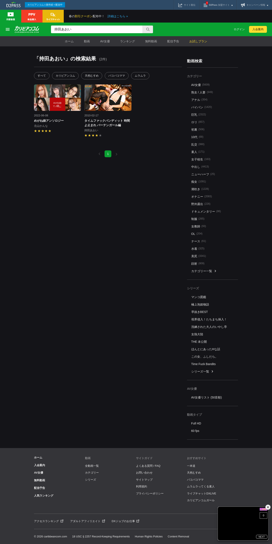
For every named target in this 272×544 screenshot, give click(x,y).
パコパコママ (116, 75)
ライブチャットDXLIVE (201, 493)
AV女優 (105, 41)
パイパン (201, 107)
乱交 (198, 144)
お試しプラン (198, 41)
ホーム (69, 41)
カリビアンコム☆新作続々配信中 (44, 4)
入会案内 (258, 29)
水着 (198, 248)
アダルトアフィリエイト (87, 521)
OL (197, 233)
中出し (200, 166)
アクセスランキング (48, 521)
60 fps (195, 431)
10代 (197, 137)
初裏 (198, 129)
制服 (198, 219)
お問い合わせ (144, 472)
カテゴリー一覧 (204, 271)
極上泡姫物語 (200, 304)
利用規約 (141, 486)
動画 (87, 41)
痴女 (198, 181)
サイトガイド (144, 458)
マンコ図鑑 (198, 297)
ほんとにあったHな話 (205, 349)
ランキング (127, 41)
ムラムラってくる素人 (201, 486)
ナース (198, 241)
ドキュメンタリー (206, 211)
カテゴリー (92, 472)
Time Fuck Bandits (203, 364)
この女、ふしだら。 (204, 356)
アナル (199, 99)
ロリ (198, 122)
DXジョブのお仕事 (125, 521)
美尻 (198, 256)
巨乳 (198, 114)
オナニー (201, 196)
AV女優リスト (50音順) (206, 397)
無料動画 (151, 41)
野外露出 (201, 204)
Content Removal (178, 536)
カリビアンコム (65, 75)
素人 (198, 152)
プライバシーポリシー (150, 493)
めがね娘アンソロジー (49, 120)
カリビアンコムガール (201, 500)
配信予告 (173, 41)
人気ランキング (43, 495)
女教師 (198, 226)
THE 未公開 (199, 341)
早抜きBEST (199, 312)
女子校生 (201, 159)
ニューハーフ (203, 174)
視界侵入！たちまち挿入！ (209, 319)
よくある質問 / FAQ (148, 465)
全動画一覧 (92, 465)
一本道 (191, 465)
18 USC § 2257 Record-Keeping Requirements (101, 536)
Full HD (196, 423)
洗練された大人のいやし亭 (209, 326)
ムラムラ (140, 75)
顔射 (198, 263)
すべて (42, 75)
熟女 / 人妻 (202, 92)
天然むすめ (92, 75)
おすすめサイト (196, 458)
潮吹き (200, 189)
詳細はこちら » (118, 16)
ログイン (239, 29)
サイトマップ (144, 479)
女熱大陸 (197, 334)
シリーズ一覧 (202, 371)
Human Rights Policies (149, 536)
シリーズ (90, 479)
